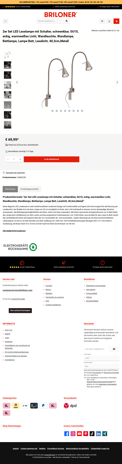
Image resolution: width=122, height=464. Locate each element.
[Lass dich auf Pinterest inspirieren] (86, 434)
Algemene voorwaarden (96, 286)
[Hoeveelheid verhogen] (20, 159)
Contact (49, 286)
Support (16, 449)
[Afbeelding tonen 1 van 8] (52, 111)
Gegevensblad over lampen (16, 356)
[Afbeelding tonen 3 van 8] (61, 111)
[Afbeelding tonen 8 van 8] (82, 111)
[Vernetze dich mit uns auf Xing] (105, 434)
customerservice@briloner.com (17, 290)
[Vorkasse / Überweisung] (25, 406)
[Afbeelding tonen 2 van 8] (57, 111)
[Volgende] (117, 82)
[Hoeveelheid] (14, 159)
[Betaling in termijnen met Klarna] (6, 413)
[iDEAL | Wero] (16, 406)
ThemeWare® (84, 457)
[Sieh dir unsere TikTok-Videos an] (92, 434)
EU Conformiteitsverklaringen (17, 352)
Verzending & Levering (55, 297)
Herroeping (90, 289)
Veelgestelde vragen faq (100, 449)
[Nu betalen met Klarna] (53, 406)
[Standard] (70, 406)
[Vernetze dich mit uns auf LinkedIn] (98, 434)
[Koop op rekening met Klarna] (6, 406)
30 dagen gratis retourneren (109, 7)
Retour (48, 289)
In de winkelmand (51, 159)
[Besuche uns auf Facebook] (67, 434)
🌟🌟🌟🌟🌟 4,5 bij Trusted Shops (17, 7)
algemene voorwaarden (108, 384)
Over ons (8, 330)
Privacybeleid (91, 293)
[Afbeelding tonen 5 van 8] (69, 111)
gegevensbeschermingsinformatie (99, 382)
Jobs (7, 338)
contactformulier (18, 299)
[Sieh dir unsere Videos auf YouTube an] (79, 434)
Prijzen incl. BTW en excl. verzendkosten (23, 145)
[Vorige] (17, 82)
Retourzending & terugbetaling (77, 449)
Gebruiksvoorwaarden (111, 373)
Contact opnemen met (29, 449)
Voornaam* (87, 354)
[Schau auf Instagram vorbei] (73, 434)
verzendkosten (49, 455)
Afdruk (89, 297)
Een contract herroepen (20, 310)
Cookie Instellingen (53, 305)
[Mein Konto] (109, 21)
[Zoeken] (67, 21)
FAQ (47, 301)
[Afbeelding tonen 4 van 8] (65, 111)
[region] (61, 90)
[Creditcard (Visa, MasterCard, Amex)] (34, 406)
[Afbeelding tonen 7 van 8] (78, 111)
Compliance (10, 360)
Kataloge (8, 342)
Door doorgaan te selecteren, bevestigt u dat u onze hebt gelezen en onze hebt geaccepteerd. (102, 382)
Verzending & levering (55, 449)
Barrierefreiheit (92, 301)
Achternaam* (88, 362)
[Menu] (5, 21)
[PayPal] (43, 406)
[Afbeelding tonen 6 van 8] (74, 111)
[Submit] (114, 349)
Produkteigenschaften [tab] (29, 189)
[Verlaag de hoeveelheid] (7, 159)
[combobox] (50, 21)
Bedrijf (7, 334)
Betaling (49, 293)
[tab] (10, 189)
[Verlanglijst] (102, 21)
